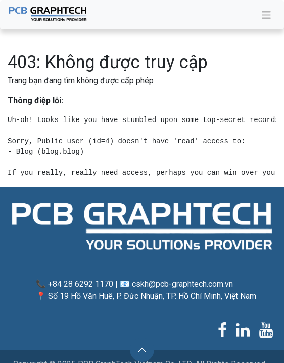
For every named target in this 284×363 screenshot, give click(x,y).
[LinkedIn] (243, 330)
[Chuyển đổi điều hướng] (266, 14)
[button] (142, 350)
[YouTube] (266, 330)
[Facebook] (222, 330)
